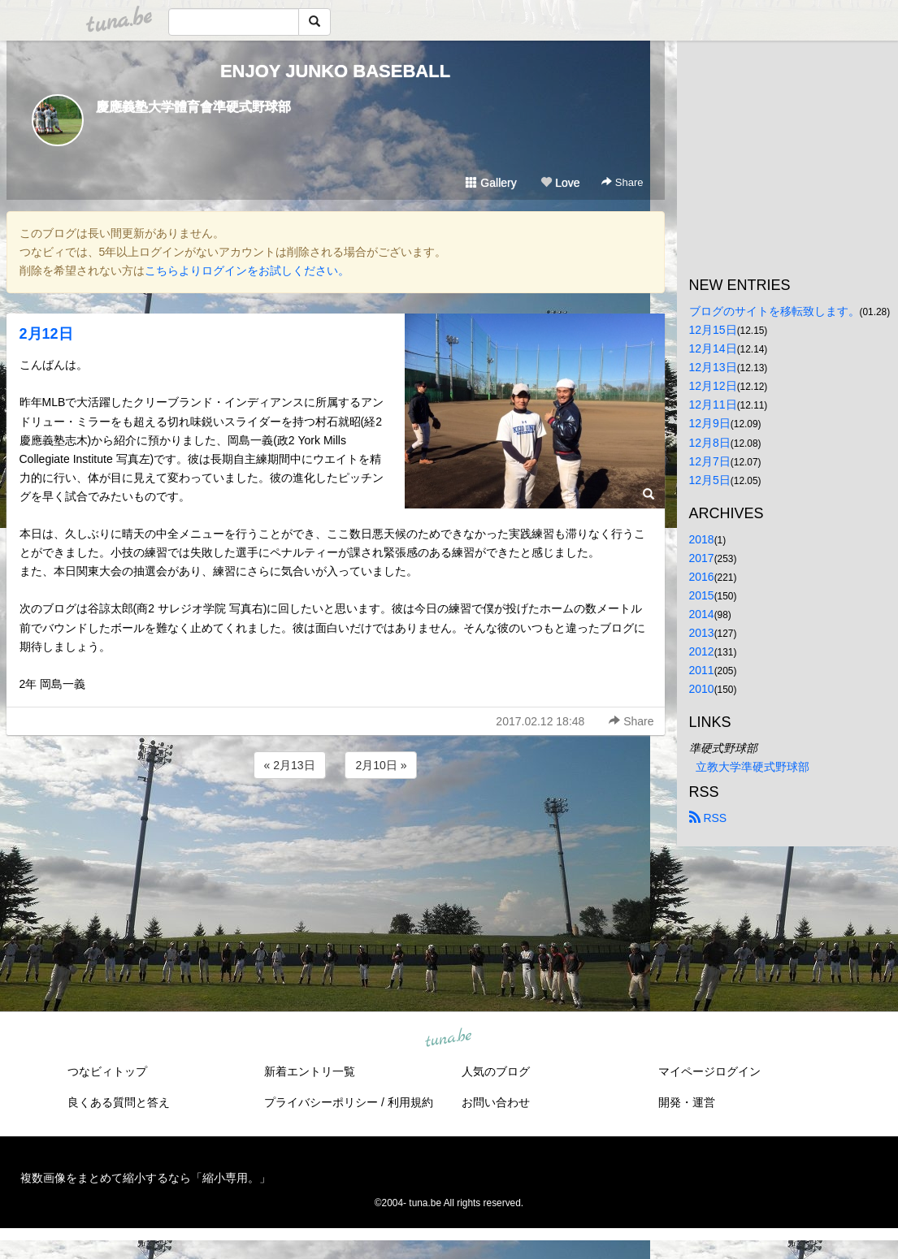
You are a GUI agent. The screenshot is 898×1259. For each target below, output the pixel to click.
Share (622, 182)
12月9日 (710, 423)
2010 (701, 688)
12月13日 (713, 367)
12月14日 (713, 348)
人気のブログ (496, 1071)
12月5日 (710, 480)
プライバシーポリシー (321, 1102)
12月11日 (713, 404)
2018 (701, 539)
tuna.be (448, 1038)
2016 (701, 576)
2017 (701, 558)
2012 (701, 651)
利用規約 (410, 1102)
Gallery (491, 182)
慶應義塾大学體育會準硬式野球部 (193, 107)
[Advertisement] (336, 826)
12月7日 (710, 461)
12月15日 (713, 329)
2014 (701, 614)
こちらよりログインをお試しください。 (247, 270)
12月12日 (713, 385)
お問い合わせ (496, 1102)
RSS (708, 817)
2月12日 (46, 334)
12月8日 (710, 442)
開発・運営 (686, 1102)
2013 (701, 632)
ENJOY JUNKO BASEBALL (335, 71)
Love (559, 182)
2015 (701, 595)
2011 (701, 670)
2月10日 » (380, 765)
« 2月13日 (289, 765)
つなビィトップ (107, 1071)
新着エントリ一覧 (309, 1071)
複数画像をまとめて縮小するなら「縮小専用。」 (145, 1177)
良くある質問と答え (118, 1102)
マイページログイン (709, 1071)
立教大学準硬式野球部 (752, 766)
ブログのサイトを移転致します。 (774, 311)
